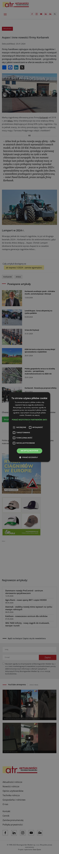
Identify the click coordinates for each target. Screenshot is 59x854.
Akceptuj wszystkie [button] (29, 451)
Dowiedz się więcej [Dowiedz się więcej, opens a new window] (32, 415)
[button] (29, 421)
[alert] (29, 427)
